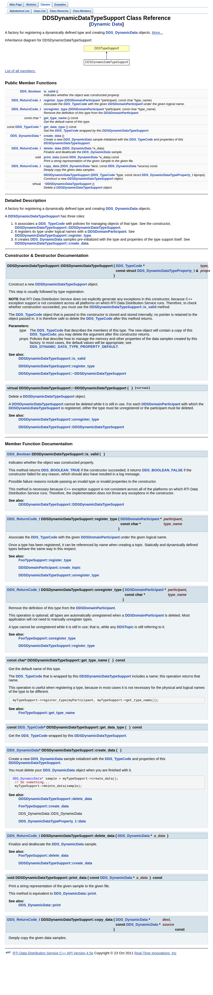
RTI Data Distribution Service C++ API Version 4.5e (53, 956)
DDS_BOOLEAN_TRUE (60, 470)
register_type (53, 100)
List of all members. (20, 71)
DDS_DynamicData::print (75, 896)
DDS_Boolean (30, 91)
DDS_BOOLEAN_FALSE (162, 470)
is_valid (49, 91)
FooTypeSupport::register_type (44, 560)
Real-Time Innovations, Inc (155, 956)
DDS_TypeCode (75, 104)
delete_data (52, 148)
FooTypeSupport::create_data (43, 809)
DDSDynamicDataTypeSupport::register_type (53, 235)
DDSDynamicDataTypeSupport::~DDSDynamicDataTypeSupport (72, 373)
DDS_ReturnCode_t (26, 100)
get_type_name (55, 118)
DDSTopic (125, 627)
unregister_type (55, 109)
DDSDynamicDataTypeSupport (125, 130)
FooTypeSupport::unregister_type (47, 638)
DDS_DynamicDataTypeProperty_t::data (52, 824)
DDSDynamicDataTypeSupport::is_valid (123, 307)
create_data (52, 136)
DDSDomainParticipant (83, 100)
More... (157, 33)
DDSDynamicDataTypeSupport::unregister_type (58, 419)
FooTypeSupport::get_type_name (46, 713)
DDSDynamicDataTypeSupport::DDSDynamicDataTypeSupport (67, 228)
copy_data (51, 166)
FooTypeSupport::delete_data (43, 858)
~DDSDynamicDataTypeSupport (67, 184)
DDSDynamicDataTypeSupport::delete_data (55, 802)
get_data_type (54, 127)
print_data (51, 157)
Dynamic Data (106, 24)
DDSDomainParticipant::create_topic (49, 567)
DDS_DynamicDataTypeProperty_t (167, 175)
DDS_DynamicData (122, 33)
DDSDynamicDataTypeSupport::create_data (52, 243)
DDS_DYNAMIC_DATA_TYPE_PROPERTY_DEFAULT (74, 347)
